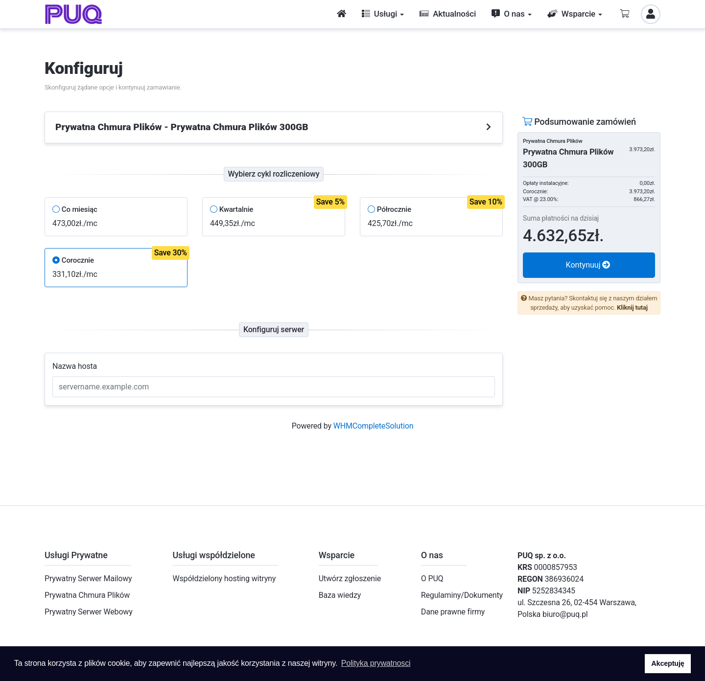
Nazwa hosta (74, 366)
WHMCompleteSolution (373, 426)
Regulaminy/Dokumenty (462, 595)
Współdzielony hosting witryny (224, 578)
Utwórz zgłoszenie (350, 578)
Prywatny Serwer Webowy (89, 611)
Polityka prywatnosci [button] (376, 663)
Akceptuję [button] (667, 663)
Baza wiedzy (340, 595)
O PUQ (432, 578)
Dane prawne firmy (453, 611)
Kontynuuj (588, 265)
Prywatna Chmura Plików (87, 595)
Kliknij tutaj (632, 307)
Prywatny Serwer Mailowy (88, 578)
